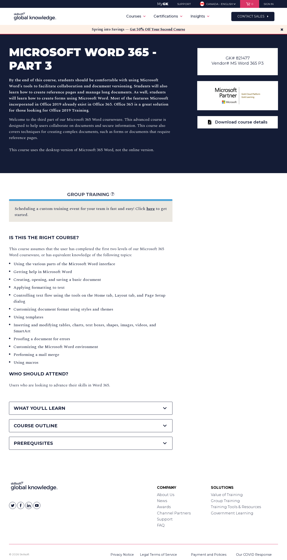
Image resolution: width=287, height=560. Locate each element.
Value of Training (227, 495)
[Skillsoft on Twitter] (12, 505)
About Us (165, 495)
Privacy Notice (122, 555)
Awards (164, 507)
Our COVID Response (254, 555)
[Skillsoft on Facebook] (20, 505)
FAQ (161, 525)
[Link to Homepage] (34, 487)
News (162, 501)
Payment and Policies (208, 555)
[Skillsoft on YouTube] (36, 505)
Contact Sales (252, 16)
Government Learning (232, 513)
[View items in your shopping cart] (249, 4)
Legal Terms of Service (158, 555)
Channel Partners (174, 513)
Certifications (168, 16)
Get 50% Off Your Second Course (157, 29)
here (150, 209)
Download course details (237, 122)
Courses (136, 16)
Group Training (90, 194)
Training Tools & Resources (236, 507)
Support (165, 519)
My (162, 4)
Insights (199, 16)
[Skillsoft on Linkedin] (28, 505)
